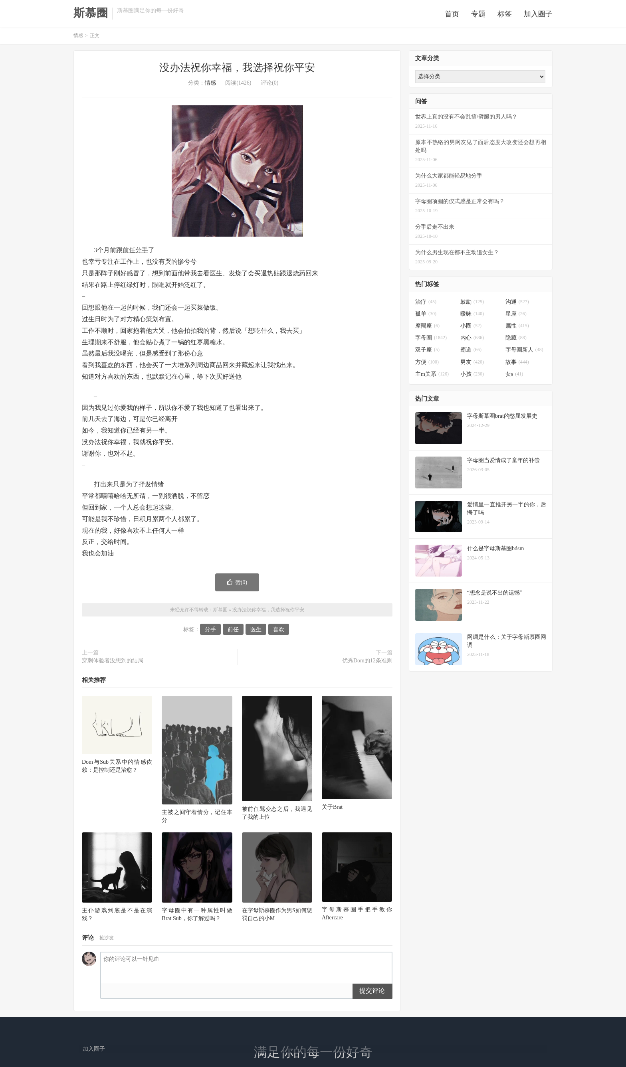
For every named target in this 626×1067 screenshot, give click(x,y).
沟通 (517, 304)
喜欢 (107, 367)
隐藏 (516, 340)
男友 (472, 364)
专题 (478, 15)
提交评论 (372, 992)
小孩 (472, 376)
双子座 (427, 352)
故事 (517, 364)
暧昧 (472, 316)
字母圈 (431, 340)
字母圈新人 (524, 352)
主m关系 (432, 376)
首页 (452, 15)
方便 (427, 364)
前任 (129, 252)
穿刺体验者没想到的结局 (112, 663)
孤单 (425, 316)
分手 (141, 252)
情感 (78, 38)
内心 (472, 340)
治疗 (425, 304)
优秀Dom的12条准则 (367, 663)
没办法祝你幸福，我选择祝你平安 (237, 70)
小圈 (470, 328)
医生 (216, 275)
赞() (237, 584)
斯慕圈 (90, 14)
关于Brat (332, 809)
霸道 (470, 352)
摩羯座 (427, 328)
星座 (516, 316)
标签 (504, 15)
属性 (517, 328)
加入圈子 (538, 15)
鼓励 (472, 304)
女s (514, 376)
